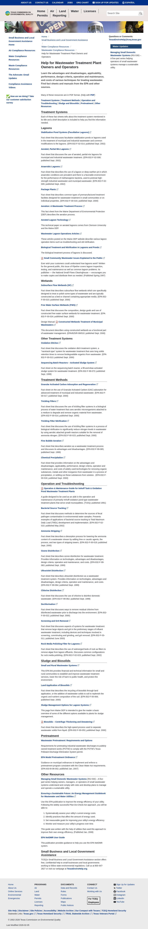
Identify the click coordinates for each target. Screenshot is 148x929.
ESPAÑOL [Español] (128, 2)
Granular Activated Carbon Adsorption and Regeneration (69, 384)
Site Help (12, 910)
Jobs (70, 2)
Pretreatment (87, 103)
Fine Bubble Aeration (52, 441)
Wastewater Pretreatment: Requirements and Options (66, 740)
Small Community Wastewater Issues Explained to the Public (73, 258)
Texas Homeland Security (50, 914)
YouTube (120, 902)
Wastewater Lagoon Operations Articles (61, 233)
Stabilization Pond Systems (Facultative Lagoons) (66, 132)
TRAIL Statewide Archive (78, 914)
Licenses (38, 902)
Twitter (119, 888)
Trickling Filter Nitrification (55, 421)
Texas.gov (29, 914)
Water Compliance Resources (55, 47)
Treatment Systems (50, 100)
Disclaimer (23, 910)
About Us (26, 2)
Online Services (15, 891)
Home (10, 884)
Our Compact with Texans (87, 910)
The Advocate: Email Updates (19, 76)
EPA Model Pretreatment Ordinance (59, 757)
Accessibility (50, 910)
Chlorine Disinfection (52, 590)
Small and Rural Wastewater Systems (60, 665)
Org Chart (82, 2)
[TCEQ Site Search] (140, 13)
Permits (37, 898)
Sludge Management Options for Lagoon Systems (66, 705)
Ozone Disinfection (51, 551)
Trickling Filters (49, 401)
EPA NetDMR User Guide (53, 837)
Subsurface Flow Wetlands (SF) (57, 285)
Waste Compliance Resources (18, 67)
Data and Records (69, 888)
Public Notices (67, 905)
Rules (63, 891)
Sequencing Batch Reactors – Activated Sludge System (69, 363)
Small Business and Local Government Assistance (64, 40)
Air (35, 888)
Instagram (120, 895)
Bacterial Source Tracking (54, 508)
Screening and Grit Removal (55, 621)
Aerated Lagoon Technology (56, 220)
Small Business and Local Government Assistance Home (21, 41)
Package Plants (50, 189)
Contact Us (41, 2)
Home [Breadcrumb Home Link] (44, 36)
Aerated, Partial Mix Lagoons (56, 149)
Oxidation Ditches (51, 343)
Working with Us (94, 891)
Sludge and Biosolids (69, 103)
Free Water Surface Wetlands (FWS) (59, 305)
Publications (66, 898)
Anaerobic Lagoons (52, 166)
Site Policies (36, 910)
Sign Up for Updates (105, 2)
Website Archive (66, 910)
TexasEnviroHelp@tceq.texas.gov (125, 39)
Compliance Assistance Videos (20, 86)
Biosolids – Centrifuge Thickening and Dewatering (68, 722)
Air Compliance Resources (22, 50)
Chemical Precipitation (53, 457)
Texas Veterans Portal (104, 914)
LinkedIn (120, 898)
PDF (92, 95)
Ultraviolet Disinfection (53, 570)
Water (37, 895)
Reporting (38, 905)
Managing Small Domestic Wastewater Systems (64, 779)
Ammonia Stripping (51, 531)
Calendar (57, 2)
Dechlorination (49, 604)
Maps (63, 902)
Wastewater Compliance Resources (57, 50)
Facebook (120, 891)
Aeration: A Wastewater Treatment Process (63, 206)
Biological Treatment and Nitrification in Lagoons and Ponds (71, 247)
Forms (64, 895)
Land (36, 891)
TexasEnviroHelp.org (77, 869)
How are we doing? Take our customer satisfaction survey (20, 99)
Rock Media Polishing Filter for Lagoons (61, 644)
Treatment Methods (70, 100)
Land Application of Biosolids (56, 685)
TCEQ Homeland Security (114, 910)
